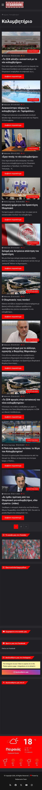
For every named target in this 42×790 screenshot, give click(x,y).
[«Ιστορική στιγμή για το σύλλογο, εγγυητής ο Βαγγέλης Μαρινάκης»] (21, 332)
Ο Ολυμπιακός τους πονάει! (16, 299)
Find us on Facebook (8, 648)
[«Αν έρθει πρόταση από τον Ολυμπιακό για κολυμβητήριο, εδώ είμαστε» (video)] (21, 481)
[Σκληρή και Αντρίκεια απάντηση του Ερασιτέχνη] (21, 235)
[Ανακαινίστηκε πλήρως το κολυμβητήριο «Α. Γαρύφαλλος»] (21, 91)
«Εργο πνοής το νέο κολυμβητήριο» (20, 156)
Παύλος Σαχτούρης (9, 202)
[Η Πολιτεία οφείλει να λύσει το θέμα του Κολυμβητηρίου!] (21, 432)
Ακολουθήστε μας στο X (15, 683)
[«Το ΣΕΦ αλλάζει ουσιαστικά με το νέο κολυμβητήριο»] (21, 43)
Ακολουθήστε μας (21, 672)
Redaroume (6, 56)
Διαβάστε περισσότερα (13, 76)
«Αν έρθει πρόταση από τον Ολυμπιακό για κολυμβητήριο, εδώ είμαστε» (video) (20, 500)
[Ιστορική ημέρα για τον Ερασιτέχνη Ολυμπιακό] (21, 188)
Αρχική (5, 15)
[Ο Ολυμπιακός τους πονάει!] (21, 283)
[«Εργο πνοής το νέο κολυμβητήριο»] (21, 140)
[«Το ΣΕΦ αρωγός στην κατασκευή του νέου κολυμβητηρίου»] (21, 383)
